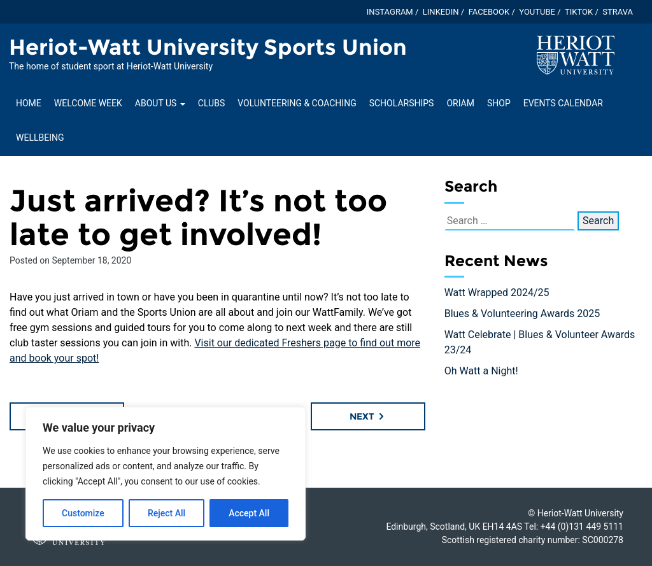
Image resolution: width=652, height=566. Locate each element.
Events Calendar (563, 103)
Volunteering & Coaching (296, 103)
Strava (617, 12)
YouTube (537, 12)
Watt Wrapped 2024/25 (496, 293)
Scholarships (401, 103)
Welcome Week (88, 103)
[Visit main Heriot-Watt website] (575, 54)
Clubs (211, 103)
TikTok (579, 12)
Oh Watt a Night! (481, 371)
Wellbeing (40, 137)
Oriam (460, 103)
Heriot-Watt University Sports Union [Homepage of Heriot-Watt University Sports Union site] (208, 47)
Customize (83, 513)
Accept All (249, 513)
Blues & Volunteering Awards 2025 (522, 314)
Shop (499, 103)
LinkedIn (441, 12)
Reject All (166, 513)
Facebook (489, 12)
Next (368, 416)
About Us (160, 103)
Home (28, 103)
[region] (165, 474)
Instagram (390, 12)
